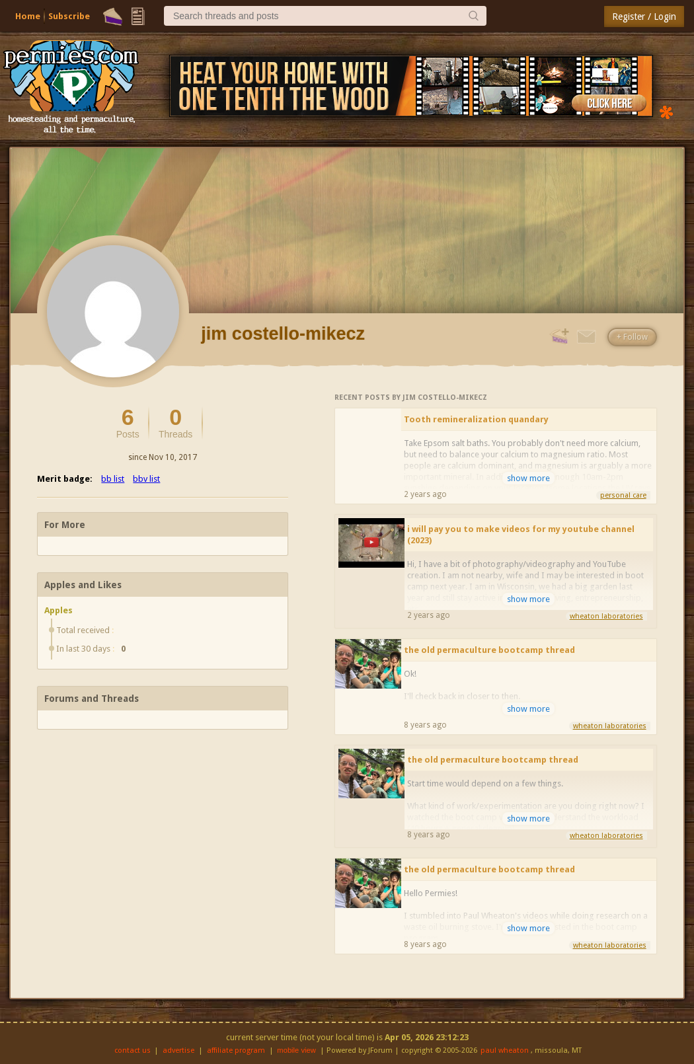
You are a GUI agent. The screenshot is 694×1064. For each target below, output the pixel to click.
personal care (623, 495)
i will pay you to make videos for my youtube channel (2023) (521, 534)
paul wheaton (505, 1050)
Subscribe (69, 16)
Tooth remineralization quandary (476, 419)
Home (27, 16)
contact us (132, 1050)
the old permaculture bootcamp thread (489, 650)
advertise (178, 1050)
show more (528, 478)
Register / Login (644, 16)
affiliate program (236, 1050)
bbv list (146, 479)
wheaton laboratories (606, 616)
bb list (112, 479)
